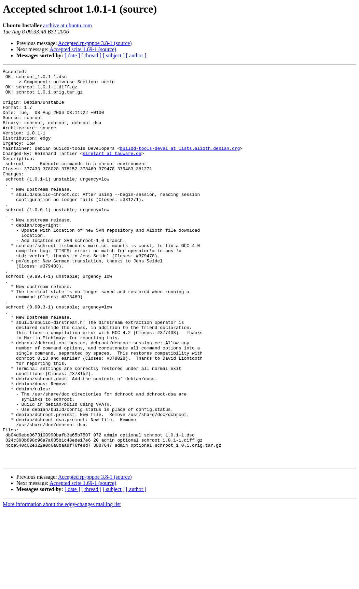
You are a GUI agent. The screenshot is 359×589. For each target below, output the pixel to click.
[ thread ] (91, 55)
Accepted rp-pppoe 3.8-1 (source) (95, 43)
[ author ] (136, 55)
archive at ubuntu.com (67, 25)
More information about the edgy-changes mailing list (62, 583)
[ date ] (72, 55)
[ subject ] (114, 55)
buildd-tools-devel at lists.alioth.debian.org (180, 164)
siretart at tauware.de (112, 171)
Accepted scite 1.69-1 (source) (83, 49)
